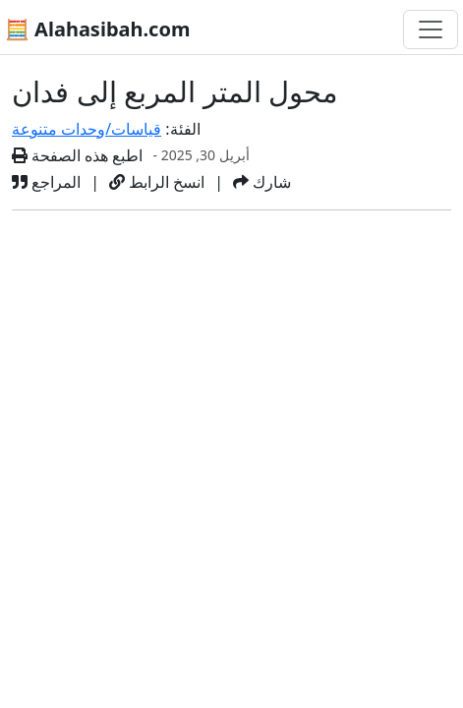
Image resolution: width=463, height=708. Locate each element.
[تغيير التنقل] (430, 29)
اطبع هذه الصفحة (78, 155)
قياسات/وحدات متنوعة (86, 129)
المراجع (46, 182)
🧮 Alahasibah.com (97, 29)
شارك (262, 182)
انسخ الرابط (156, 182)
